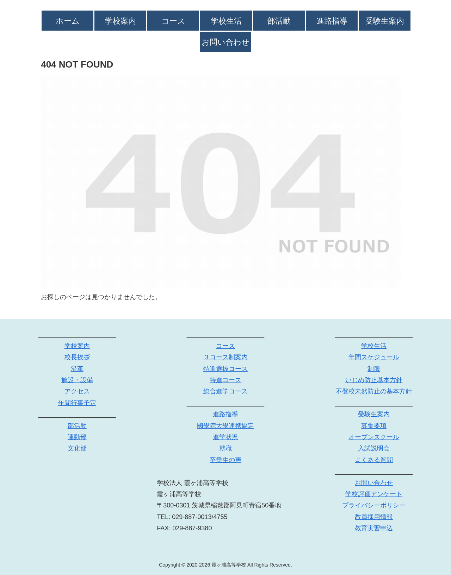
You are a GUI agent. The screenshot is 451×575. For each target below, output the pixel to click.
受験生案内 (374, 414)
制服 (373, 368)
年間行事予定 (77, 402)
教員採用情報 (374, 516)
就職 (225, 448)
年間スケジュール (373, 357)
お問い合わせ (374, 482)
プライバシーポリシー (374, 505)
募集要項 (374, 425)
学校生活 (374, 345)
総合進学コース (225, 391)
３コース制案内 (225, 357)
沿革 (77, 368)
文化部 (77, 448)
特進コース (225, 380)
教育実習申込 (374, 528)
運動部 (77, 437)
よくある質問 (374, 459)
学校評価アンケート (373, 494)
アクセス (77, 391)
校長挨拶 (77, 357)
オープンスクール (373, 437)
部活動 (77, 425)
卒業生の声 (225, 459)
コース (225, 345)
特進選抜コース (225, 368)
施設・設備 (77, 380)
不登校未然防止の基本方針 (374, 391)
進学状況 (225, 437)
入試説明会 (374, 448)
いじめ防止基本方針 (373, 380)
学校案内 (77, 345)
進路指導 (225, 414)
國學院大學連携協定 (225, 425)
